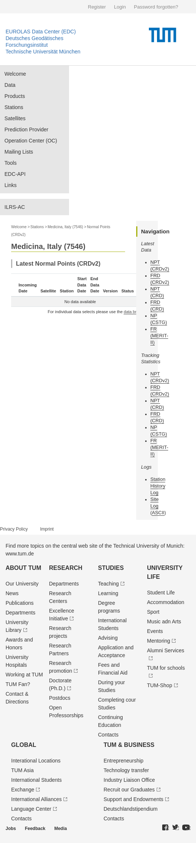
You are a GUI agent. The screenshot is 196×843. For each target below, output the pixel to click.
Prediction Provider (26, 129)
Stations (13, 107)
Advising (108, 638)
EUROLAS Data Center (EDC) (41, 32)
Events (155, 631)
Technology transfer (126, 770)
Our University (22, 584)
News (12, 593)
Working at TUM (24, 675)
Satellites (15, 118)
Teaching (108, 584)
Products (14, 96)
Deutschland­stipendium (131, 809)
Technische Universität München (43, 52)
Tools (10, 163)
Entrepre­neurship (123, 761)
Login (120, 7)
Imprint (47, 529)
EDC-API (15, 174)
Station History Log (157, 485)
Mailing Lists (18, 152)
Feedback (35, 828)
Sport (153, 612)
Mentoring (158, 641)
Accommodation (165, 602)
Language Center (31, 809)
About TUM (23, 568)
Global (23, 745)
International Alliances (36, 799)
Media (60, 828)
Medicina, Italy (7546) (65, 227)
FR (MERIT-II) (159, 335)
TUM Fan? (18, 684)
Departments (20, 613)
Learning (108, 593)
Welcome (15, 74)
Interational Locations (36, 761)
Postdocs (60, 698)
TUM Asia (22, 770)
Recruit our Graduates (129, 790)
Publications (20, 603)
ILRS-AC (14, 207)
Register (97, 7)
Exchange (22, 790)
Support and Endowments (133, 799)
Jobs (11, 828)
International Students (36, 780)
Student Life (161, 593)
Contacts (108, 735)
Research (65, 568)
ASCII (158, 512)
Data (10, 85)
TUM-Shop (159, 685)
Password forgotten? (156, 7)
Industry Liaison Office (129, 780)
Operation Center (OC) (30, 141)
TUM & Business (129, 745)
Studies (111, 568)
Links (10, 185)
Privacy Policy (14, 529)
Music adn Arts (164, 621)
